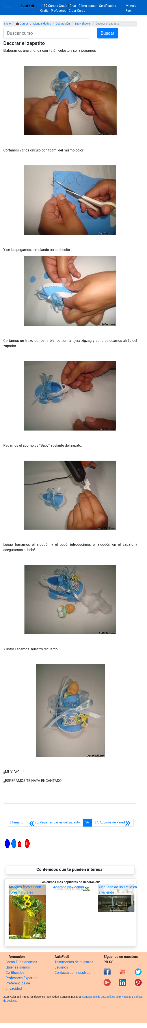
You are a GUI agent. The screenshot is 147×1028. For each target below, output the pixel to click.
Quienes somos (18, 967)
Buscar (107, 33)
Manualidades (42, 23)
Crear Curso (77, 11)
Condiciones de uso (93, 996)
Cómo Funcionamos (21, 962)
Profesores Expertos (21, 978)
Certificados (15, 973)
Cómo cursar (87, 6)
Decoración (63, 23)
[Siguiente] (113, 823)
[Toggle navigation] (7, 5)
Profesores (58, 11)
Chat (73, 6)
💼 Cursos (21, 23)
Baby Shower (82, 23)
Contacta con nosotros (72, 973)
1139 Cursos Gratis (54, 6)
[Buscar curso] (46, 33)
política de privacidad (118, 996)
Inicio (7, 23)
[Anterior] (54, 823)
